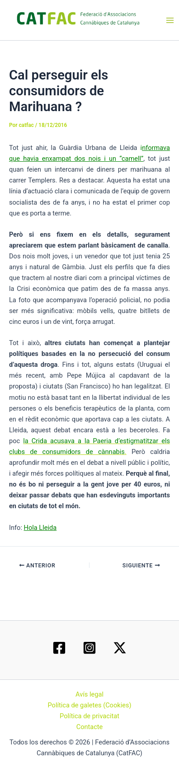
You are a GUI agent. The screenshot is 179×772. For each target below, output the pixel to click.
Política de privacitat (89, 716)
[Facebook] (59, 648)
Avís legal (89, 694)
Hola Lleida (40, 528)
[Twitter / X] (120, 648)
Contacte (89, 727)
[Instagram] (89, 648)
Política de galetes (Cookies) (89, 705)
